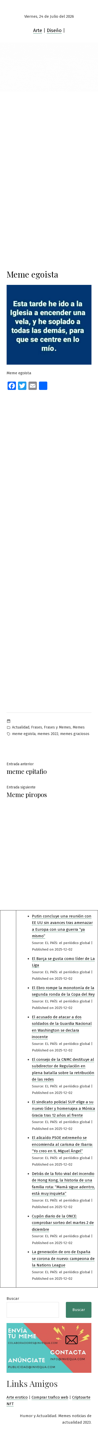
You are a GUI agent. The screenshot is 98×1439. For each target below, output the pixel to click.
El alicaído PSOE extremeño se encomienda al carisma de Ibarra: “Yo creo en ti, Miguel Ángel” (62, 1144)
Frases (36, 727)
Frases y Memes (57, 727)
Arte (37, 30)
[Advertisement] (49, 143)
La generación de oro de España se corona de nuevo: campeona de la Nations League (63, 1258)
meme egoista (24, 734)
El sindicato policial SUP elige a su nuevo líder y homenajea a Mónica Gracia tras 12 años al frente (63, 1109)
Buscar (13, 1298)
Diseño (54, 30)
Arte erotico (17, 1397)
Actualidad (20, 727)
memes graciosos (74, 734)
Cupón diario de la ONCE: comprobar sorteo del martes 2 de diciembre (63, 1223)
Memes (79, 727)
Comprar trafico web (50, 1397)
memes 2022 (47, 734)
